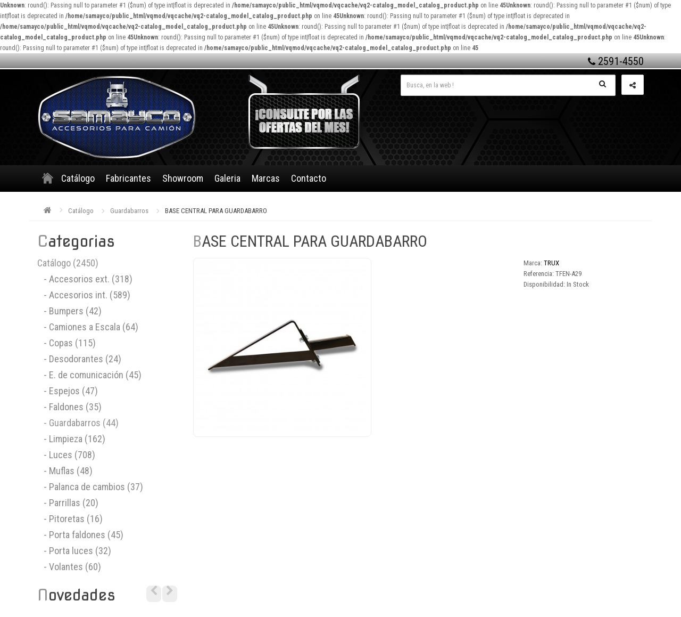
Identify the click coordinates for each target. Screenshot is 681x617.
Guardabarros (129, 211)
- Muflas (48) (65, 470)
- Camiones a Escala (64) (87, 326)
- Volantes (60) (69, 566)
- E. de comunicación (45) (89, 374)
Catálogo (78, 178)
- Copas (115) (66, 342)
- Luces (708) (66, 454)
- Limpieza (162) (71, 438)
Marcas (266, 178)
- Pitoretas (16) (70, 518)
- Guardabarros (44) (78, 422)
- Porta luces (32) (74, 550)
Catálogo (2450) (67, 263)
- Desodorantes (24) (79, 358)
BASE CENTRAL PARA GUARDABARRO (216, 211)
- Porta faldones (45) (80, 534)
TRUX (551, 263)
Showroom (182, 178)
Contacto (308, 178)
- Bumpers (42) (69, 310)
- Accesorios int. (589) (83, 295)
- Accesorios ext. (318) (84, 279)
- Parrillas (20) (67, 502)
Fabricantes (128, 178)
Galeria (227, 178)
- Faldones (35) (69, 406)
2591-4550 (616, 61)
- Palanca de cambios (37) (90, 486)
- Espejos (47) (67, 390)
